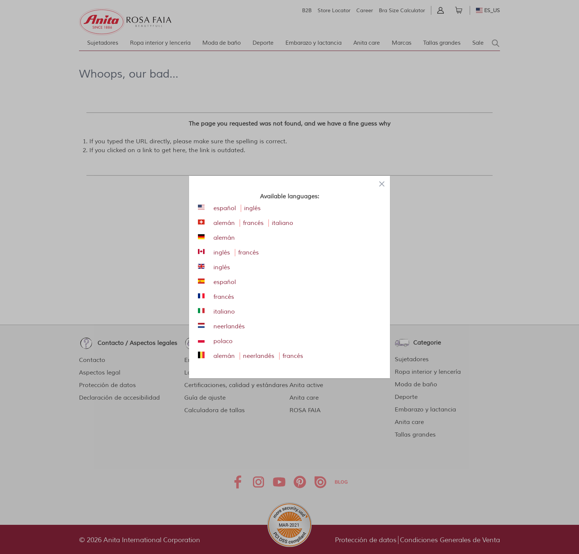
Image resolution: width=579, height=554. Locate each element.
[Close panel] (381, 184)
